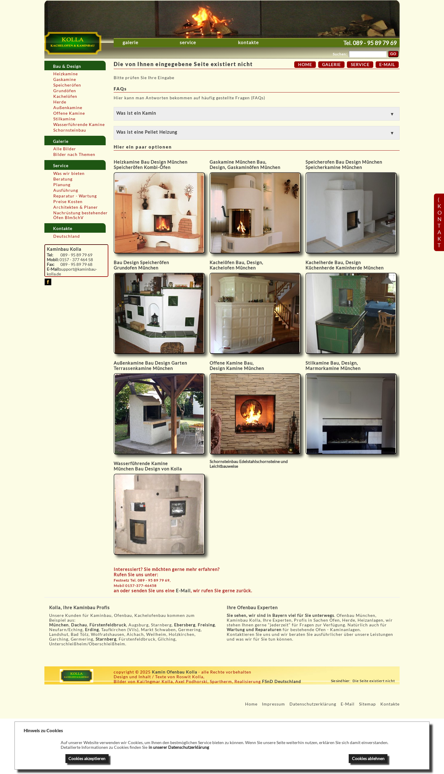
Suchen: (340, 54)
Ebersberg (184, 625)
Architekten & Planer (75, 207)
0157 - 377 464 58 (76, 259)
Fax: (50, 264)
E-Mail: (53, 269)
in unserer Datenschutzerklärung (179, 747)
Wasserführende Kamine (79, 124)
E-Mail (183, 590)
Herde (59, 102)
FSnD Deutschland (281, 681)
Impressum (273, 704)
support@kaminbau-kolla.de (72, 271)
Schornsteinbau (69, 130)
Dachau (79, 625)
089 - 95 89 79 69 (375, 42)
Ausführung (65, 190)
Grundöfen (64, 90)
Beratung (63, 179)
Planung (61, 184)
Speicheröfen (67, 85)
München (59, 625)
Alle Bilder (64, 148)
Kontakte (248, 42)
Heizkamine (65, 73)
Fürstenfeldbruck (107, 625)
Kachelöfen (65, 96)
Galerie (130, 42)
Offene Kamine (69, 113)
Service (188, 42)
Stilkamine (64, 119)
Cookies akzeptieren (86, 758)
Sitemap (367, 704)
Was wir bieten (69, 173)
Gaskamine (64, 79)
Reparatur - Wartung (75, 196)
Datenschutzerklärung (312, 704)
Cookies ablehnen (368, 758)
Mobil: (53, 259)
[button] (257, 114)
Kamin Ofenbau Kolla (174, 672)
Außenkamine (67, 107)
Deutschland (66, 236)
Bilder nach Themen (74, 154)
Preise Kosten (68, 201)
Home (305, 64)
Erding (92, 629)
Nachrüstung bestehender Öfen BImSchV (80, 215)
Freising (206, 625)
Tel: (50, 255)
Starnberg (106, 639)
